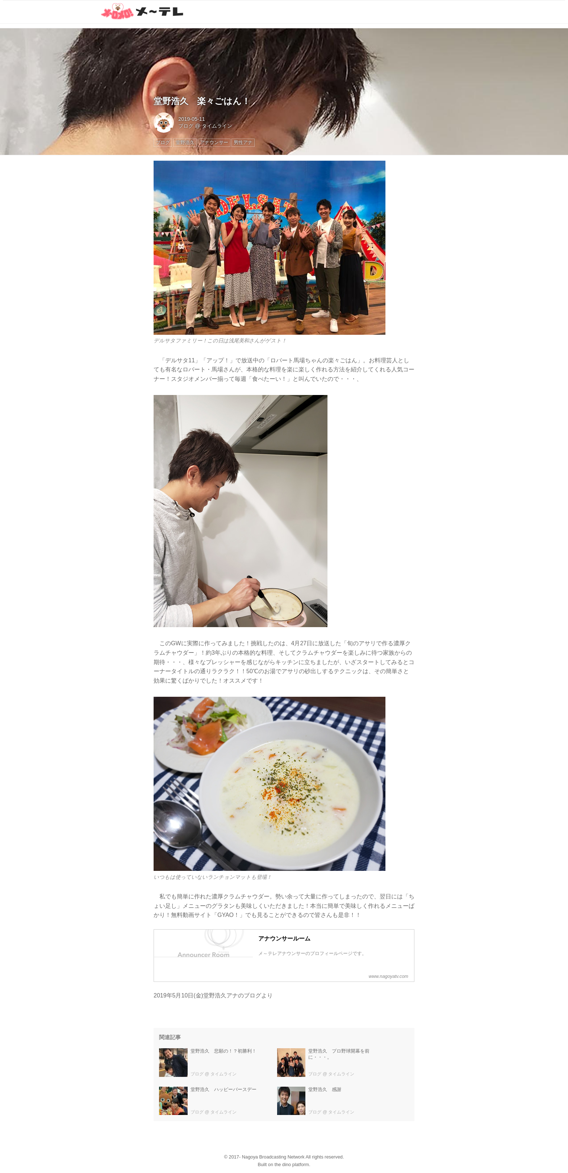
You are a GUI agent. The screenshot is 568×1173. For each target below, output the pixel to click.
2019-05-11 (191, 119)
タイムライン (217, 126)
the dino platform (292, 1164)
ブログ (185, 126)
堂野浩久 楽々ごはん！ (202, 101)
